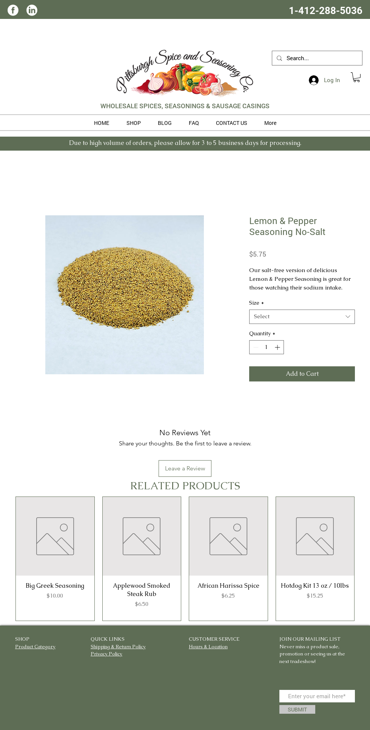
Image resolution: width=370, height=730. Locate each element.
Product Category (35, 646)
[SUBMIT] (297, 709)
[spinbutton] (266, 347)
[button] (356, 77)
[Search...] (316, 58)
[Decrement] (255, 347)
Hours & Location (208, 646)
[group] (185, 558)
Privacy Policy (106, 654)
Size (256, 302)
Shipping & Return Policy (118, 646)
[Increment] (278, 347)
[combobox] (302, 317)
